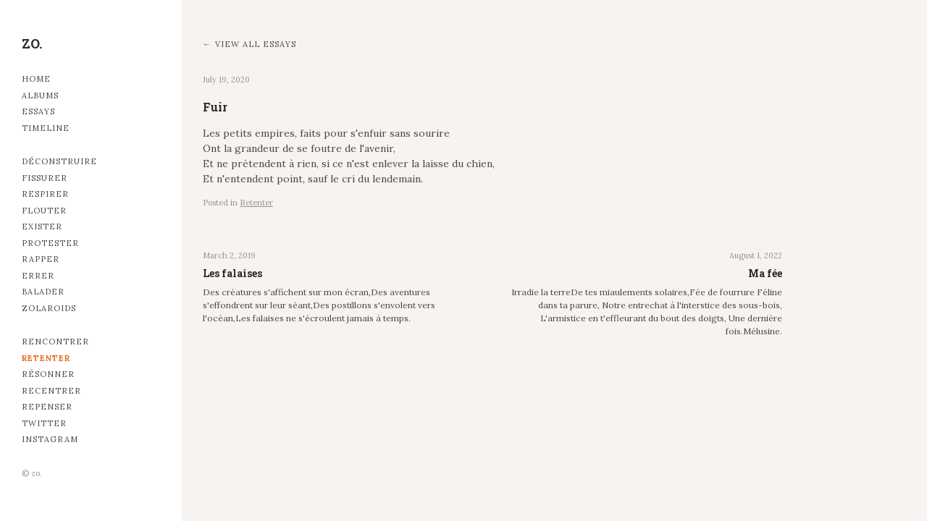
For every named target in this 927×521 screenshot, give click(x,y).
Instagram (50, 439)
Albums (40, 95)
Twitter (44, 423)
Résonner (48, 374)
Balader (43, 292)
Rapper (40, 259)
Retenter (46, 358)
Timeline (46, 128)
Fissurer (44, 178)
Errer (38, 276)
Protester (50, 243)
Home (36, 79)
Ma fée (765, 273)
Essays (38, 111)
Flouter (44, 211)
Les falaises (232, 273)
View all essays (255, 44)
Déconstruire (59, 161)
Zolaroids (49, 308)
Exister (42, 226)
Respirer (45, 194)
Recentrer (51, 391)
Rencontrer (55, 341)
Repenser (47, 407)
